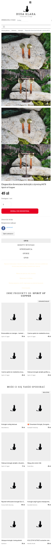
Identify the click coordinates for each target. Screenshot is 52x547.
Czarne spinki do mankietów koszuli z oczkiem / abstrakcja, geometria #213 (13, 372)
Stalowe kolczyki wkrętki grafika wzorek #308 (39, 372)
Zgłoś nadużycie (8, 234)
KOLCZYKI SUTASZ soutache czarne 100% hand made (39, 540)
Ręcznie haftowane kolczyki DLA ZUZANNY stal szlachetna (13, 502)
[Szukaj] (27, 20)
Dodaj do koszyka (19, 211)
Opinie (26, 253)
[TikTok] (30, 2)
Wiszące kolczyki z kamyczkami (11, 540)
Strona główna (5, 30)
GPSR (26, 258)
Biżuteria (14, 30)
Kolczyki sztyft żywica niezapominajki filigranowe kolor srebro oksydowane (39, 502)
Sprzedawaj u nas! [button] (8, 20)
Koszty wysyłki (26, 245)
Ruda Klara (26, 12)
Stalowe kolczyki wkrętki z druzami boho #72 (13, 463)
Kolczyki (20, 30)
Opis (26, 241)
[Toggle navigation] (3, 26)
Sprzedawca (26, 249)
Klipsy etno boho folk (34, 463)
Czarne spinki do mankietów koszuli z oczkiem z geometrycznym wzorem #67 (39, 333)
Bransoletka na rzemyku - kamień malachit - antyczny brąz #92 (13, 333)
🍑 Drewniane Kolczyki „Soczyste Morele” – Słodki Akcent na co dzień (39, 424)
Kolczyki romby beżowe (9, 424)
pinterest (9, 227)
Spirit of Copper (8, 187)
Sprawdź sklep (44, 301)
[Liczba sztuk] (6, 204)
